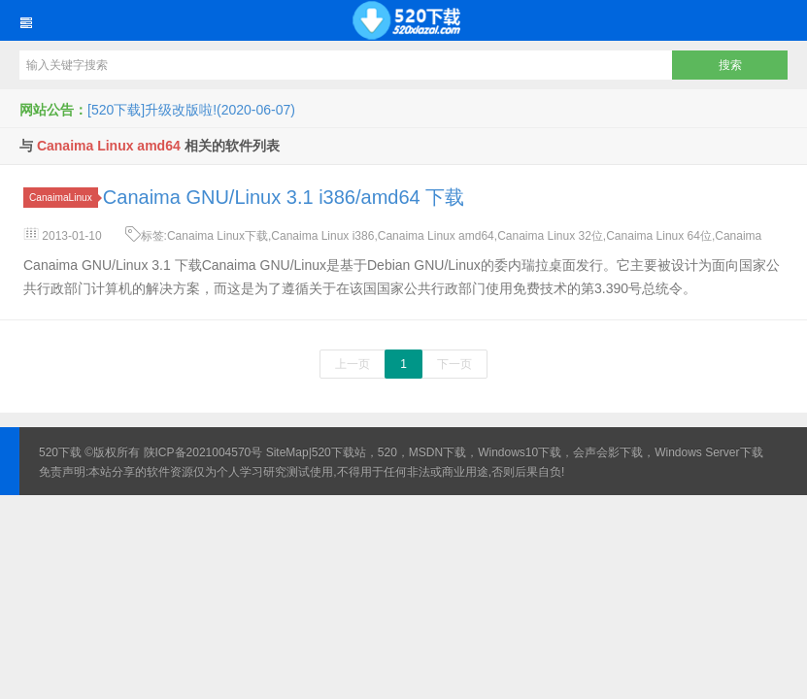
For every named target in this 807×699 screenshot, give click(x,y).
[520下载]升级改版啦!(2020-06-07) (191, 109)
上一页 (352, 364)
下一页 (454, 364)
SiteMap (287, 452)
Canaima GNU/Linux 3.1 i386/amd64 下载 (283, 197)
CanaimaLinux (63, 197)
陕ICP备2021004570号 (203, 452)
